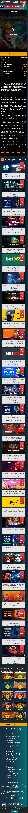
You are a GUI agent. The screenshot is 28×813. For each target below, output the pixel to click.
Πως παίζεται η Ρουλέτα (13, 770)
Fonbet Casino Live (11, 744)
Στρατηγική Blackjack (12, 758)
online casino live (8, 2)
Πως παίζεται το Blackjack (14, 754)
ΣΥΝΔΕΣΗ (15, 1)
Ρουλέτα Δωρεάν (11, 775)
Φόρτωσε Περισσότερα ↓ (13, 724)
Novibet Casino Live (12, 738)
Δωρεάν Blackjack (11, 760)
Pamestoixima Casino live (13, 742)
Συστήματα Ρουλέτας (12, 773)
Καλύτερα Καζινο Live (12, 746)
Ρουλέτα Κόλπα (10, 771)
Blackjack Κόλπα (11, 756)
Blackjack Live (10, 761)
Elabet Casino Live (11, 740)
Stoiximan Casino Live (12, 736)
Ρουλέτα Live (10, 777)
